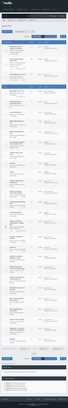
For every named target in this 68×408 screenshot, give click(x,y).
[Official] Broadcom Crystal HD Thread (15, 102)
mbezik (13, 260)
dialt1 (47, 298)
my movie (12, 163)
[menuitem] (62, 16)
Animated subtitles (15, 112)
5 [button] (55, 36)
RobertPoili (48, 221)
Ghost (14, 93)
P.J (12, 105)
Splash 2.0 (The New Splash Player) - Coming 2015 (16, 222)
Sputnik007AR (16, 227)
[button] (64, 36)
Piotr (47, 142)
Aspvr (12, 270)
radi (12, 50)
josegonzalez (15, 146)
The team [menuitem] (38, 399)
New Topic (7, 31)
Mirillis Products (22, 20)
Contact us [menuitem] (29, 399)
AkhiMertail (14, 135)
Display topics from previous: (16, 348)
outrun (13, 281)
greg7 (12, 249)
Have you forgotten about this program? (16, 192)
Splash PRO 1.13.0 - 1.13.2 (17, 91)
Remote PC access (22, 9)
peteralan (48, 237)
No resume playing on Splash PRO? (16, 310)
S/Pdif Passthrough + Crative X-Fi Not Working (17, 267)
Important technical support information (16, 47)
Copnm (13, 341)
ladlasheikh (48, 309)
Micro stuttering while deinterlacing (16, 299)
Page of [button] (36, 36)
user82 (15, 291)
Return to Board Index (9, 364)
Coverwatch (14, 195)
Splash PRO (32, 20)
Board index (46, 9)
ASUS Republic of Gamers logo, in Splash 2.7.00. (17, 143)
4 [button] (52, 36)
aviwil (14, 332)
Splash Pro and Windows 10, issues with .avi (17, 278)
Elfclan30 (13, 156)
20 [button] (61, 36)
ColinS (13, 184)
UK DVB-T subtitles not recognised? (16, 181)
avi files (12, 172)
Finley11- (48, 74)
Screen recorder (9, 9)
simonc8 (48, 181)
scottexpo (14, 321)
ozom (47, 153)
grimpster (13, 205)
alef (12, 312)
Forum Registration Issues (17, 74)
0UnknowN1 (16, 240)
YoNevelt (48, 288)
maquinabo (14, 114)
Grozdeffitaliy (49, 191)
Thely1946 (48, 112)
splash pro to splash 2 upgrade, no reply (16, 257)
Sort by (41, 348)
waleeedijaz (49, 267)
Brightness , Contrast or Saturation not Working (17, 329)
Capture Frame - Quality (17, 319)
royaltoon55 (49, 319)
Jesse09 (47, 121)
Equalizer (12, 339)
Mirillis (20, 404)
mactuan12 (14, 165)
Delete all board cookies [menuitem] (50, 399)
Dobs (47, 247)
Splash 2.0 (13, 247)
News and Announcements (16, 53)
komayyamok (49, 91)
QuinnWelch (14, 125)
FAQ (54, 9)
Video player (35, 9)
